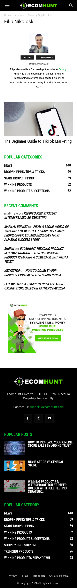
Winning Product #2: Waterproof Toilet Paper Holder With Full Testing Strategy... (47, 487)
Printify (62, 69)
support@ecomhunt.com (47, 407)
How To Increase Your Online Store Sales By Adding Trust (50, 444)
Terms (24, 576)
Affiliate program (59, 576)
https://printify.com (38, 64)
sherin (9, 249)
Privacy (12, 576)
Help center (38, 576)
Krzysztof (12, 271)
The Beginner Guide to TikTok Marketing (38, 141)
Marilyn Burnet (15, 227)
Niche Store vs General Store (46, 463)
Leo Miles (11, 284)
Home (7, 15)
